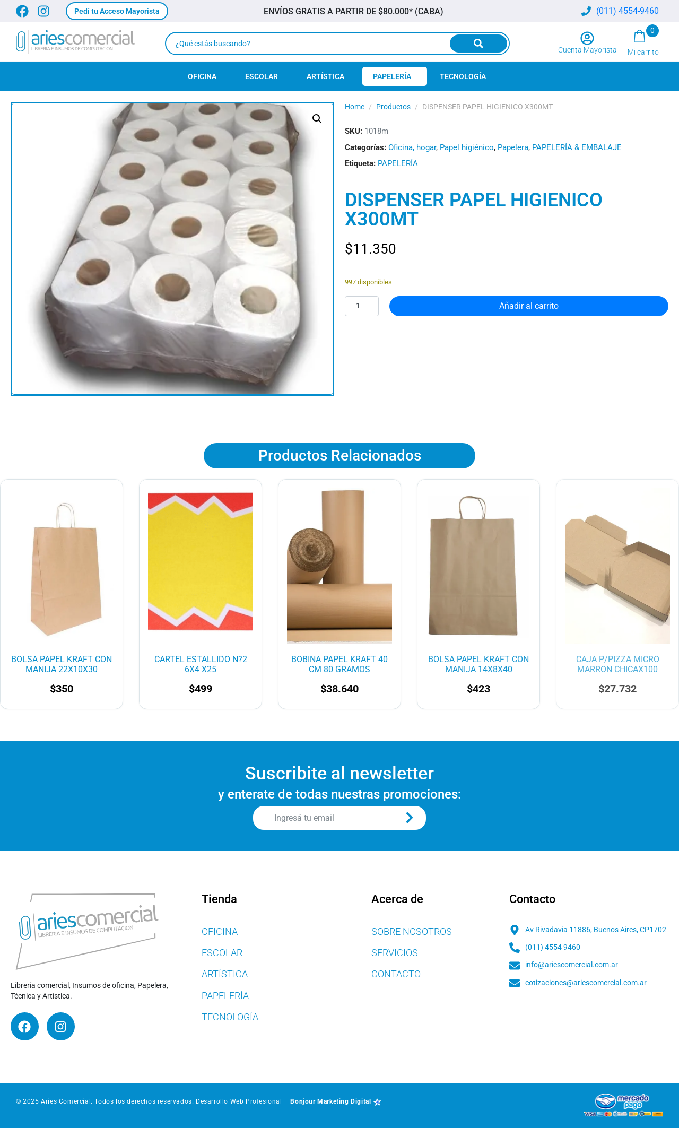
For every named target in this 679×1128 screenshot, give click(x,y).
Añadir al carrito (529, 306)
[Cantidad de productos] (362, 306)
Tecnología (463, 76)
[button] (117, 11)
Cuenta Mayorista (587, 50)
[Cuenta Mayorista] (587, 38)
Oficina (202, 76)
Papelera (513, 147)
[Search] (478, 43)
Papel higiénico (467, 147)
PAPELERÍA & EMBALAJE (577, 147)
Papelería (392, 76)
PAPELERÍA (398, 163)
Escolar (261, 76)
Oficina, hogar (412, 147)
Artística (325, 76)
